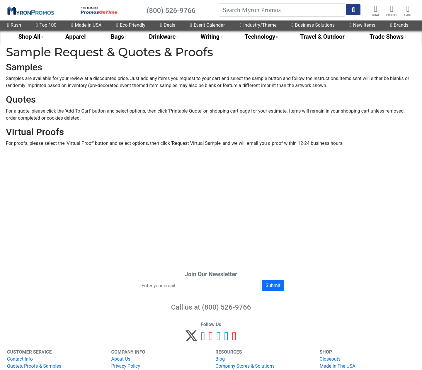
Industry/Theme (258, 25)
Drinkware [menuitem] (162, 36)
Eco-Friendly (130, 25)
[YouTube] (234, 338)
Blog (220, 359)
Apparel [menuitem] (75, 36)
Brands (399, 25)
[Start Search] (353, 9)
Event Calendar (207, 25)
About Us (120, 359)
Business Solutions (313, 25)
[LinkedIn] (226, 338)
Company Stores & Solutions (245, 366)
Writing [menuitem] (210, 36)
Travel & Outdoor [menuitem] (322, 36)
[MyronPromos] (30, 10)
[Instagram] (219, 338)
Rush (14, 25)
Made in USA (86, 25)
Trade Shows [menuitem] (387, 36)
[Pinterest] (211, 338)
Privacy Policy (125, 366)
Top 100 (46, 25)
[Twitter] (191, 338)
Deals (168, 25)
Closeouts (330, 359)
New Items (362, 25)
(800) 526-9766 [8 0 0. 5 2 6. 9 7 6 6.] (226, 307)
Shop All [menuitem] (29, 36)
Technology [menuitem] (260, 36)
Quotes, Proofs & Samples (34, 366)
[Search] (282, 10)
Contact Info (20, 359)
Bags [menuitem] (117, 36)
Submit (273, 285)
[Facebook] (203, 338)
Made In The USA (337, 366)
